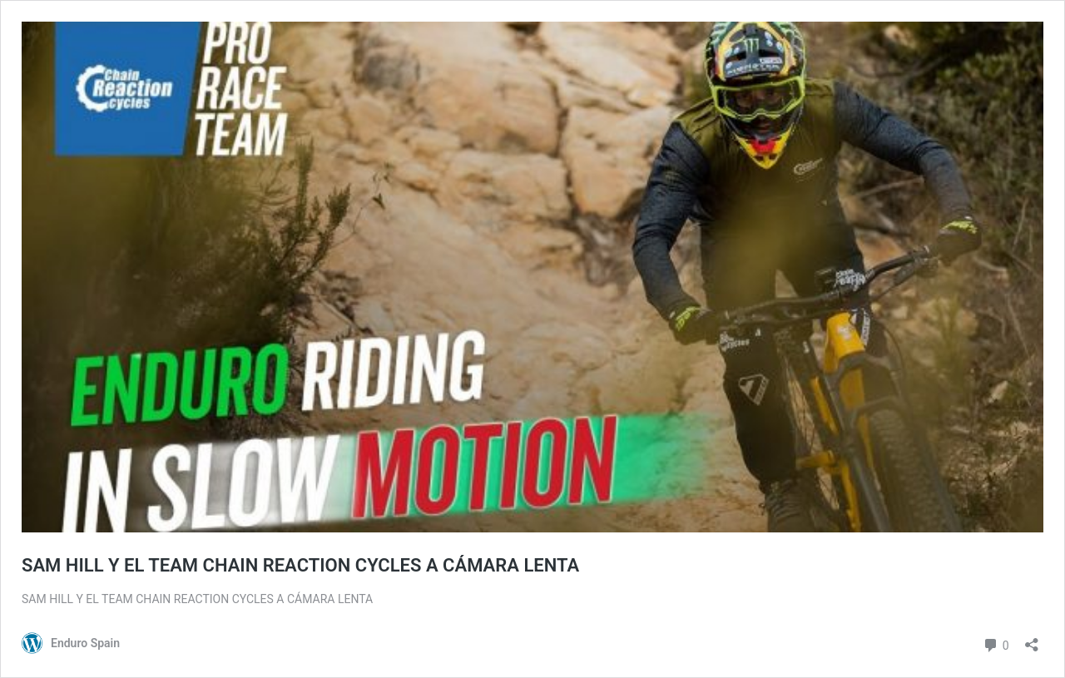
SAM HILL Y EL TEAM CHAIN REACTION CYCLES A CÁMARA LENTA (300, 565)
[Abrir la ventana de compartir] (1031, 639)
